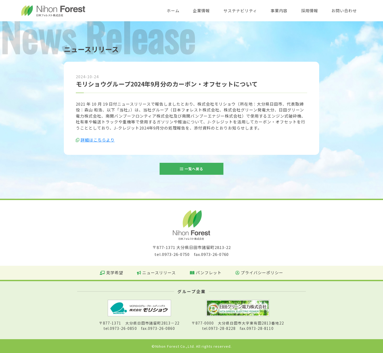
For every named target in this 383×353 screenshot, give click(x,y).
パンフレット (206, 272)
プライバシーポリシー (259, 272)
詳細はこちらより (98, 140)
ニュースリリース (156, 272)
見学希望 (111, 272)
